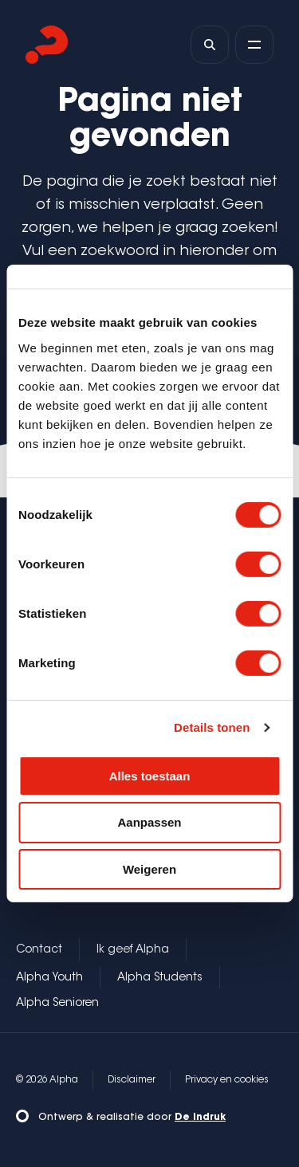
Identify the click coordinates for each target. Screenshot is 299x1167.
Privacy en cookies (227, 1080)
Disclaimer (131, 1080)
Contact (39, 950)
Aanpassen (149, 822)
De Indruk (200, 1117)
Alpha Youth (49, 978)
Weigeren (149, 869)
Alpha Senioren (57, 1003)
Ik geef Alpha (132, 950)
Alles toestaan (150, 775)
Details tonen (212, 727)
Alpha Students (160, 978)
